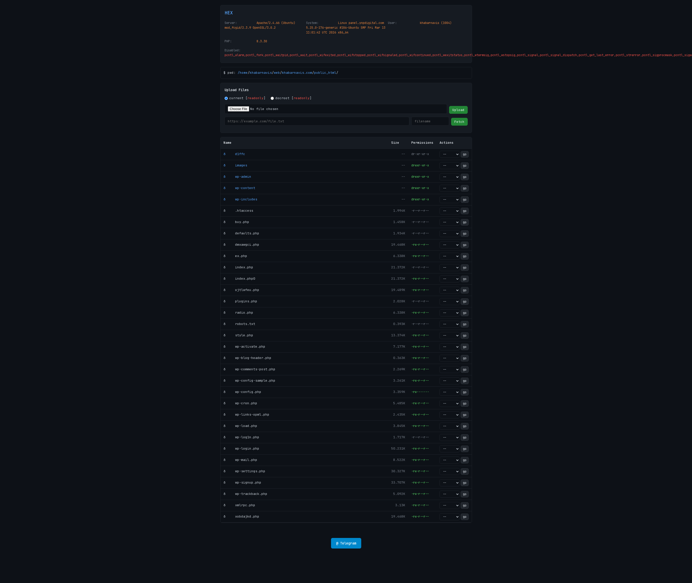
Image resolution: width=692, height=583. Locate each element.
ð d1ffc (234, 154)
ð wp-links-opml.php (246, 414)
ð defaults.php (241, 233)
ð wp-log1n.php (241, 437)
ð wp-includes (240, 199)
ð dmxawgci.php (241, 244)
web (277, 72)
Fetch (459, 122)
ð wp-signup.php (242, 482)
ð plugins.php (240, 301)
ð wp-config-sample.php (249, 380)
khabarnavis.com (297, 72)
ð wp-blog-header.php (247, 358)
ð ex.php (235, 256)
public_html (325, 72)
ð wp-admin (237, 176)
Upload (458, 110)
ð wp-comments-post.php (249, 369)
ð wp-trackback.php (245, 494)
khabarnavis (261, 72)
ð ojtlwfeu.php (241, 290)
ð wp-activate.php (244, 346)
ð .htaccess (238, 210)
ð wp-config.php (242, 392)
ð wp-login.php (241, 448)
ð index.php (238, 267)
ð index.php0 (239, 278)
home (244, 72)
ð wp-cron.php (240, 403)
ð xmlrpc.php (239, 505)
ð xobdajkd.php (241, 516)
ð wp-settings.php (244, 471)
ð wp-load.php (240, 426)
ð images (235, 165)
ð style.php (238, 335)
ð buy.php (236, 222)
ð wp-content (239, 188)
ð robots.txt (239, 324)
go (464, 154)
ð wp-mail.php (240, 460)
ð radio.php (238, 312)
